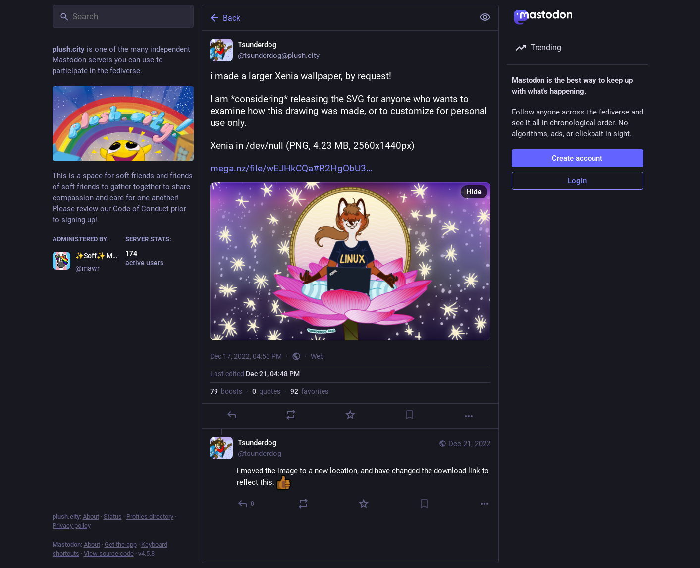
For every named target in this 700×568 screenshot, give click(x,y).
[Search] (123, 16)
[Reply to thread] (246, 504)
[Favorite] (350, 415)
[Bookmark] (409, 415)
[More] (469, 416)
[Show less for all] (485, 17)
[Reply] (231, 415)
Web (317, 356)
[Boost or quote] (291, 415)
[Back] (337, 17)
